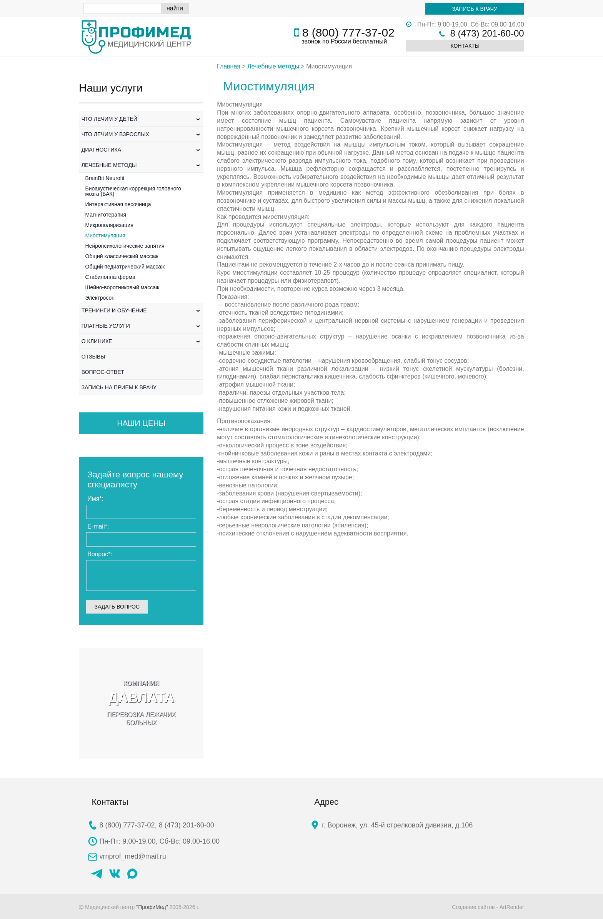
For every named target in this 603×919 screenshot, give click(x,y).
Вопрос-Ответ (103, 372)
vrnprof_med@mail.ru (133, 856)
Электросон (100, 298)
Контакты (465, 46)
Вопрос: (99, 554)
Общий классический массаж (121, 256)
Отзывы (93, 357)
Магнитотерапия (106, 215)
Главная (228, 66)
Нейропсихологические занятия (125, 246)
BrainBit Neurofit (105, 178)
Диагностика (142, 150)
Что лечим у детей (142, 119)
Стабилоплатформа (110, 277)
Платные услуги (142, 326)
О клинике (142, 341)
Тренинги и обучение (142, 310)
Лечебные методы (142, 165)
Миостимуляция (105, 235)
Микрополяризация (109, 225)
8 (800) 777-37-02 (348, 32)
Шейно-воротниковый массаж (122, 287)
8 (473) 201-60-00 (487, 33)
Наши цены (141, 423)
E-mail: (98, 526)
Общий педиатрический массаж (125, 267)
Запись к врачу (474, 9)
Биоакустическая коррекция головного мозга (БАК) (133, 191)
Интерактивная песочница (118, 204)
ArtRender (512, 907)
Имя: (95, 498)
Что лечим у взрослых (142, 134)
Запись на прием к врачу (119, 387)
